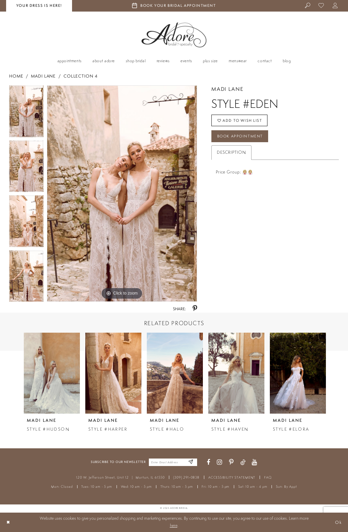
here (173, 525)
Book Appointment (240, 136)
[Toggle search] (308, 6)
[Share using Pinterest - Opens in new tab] (195, 309)
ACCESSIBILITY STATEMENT (232, 477)
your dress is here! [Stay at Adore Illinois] (39, 5)
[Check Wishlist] (322, 6)
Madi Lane (43, 76)
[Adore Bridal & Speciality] (174, 34)
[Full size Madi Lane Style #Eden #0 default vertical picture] (122, 193)
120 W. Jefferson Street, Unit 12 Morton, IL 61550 (120, 477)
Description (231, 152)
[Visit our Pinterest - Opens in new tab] (231, 462)
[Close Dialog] (8, 522)
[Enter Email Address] (191, 462)
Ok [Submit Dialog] (338, 522)
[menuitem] (308, 6)
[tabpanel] (26, 112)
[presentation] (52, 373)
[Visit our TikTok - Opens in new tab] (242, 462)
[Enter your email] (173, 462)
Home (16, 76)
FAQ (268, 477)
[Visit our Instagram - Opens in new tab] (219, 462)
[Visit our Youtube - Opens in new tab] (254, 462)
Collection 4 (81, 76)
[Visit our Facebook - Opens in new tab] (208, 462)
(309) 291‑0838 (186, 477)
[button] (335, 6)
